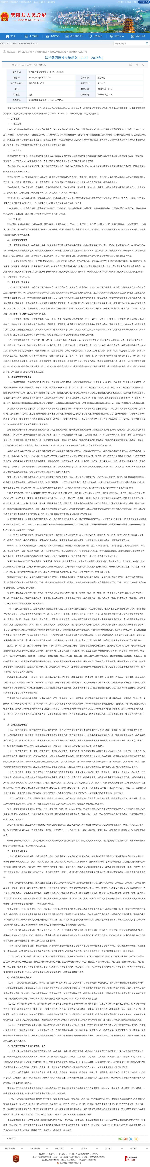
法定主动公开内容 (58, 52)
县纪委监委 (51, 2)
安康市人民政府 (26, 2)
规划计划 (73, 52)
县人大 (36, 2)
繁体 (135, 2)
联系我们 (95, 1154)
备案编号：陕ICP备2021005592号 (93, 1157)
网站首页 (42, 1154)
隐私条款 (62, 1154)
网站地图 (71, 1154)
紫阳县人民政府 (25, 52)
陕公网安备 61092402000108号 (69, 1163)
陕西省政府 (14, 2)
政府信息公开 (41, 52)
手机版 (129, 2)
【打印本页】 (11, 1138)
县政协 (42, 2)
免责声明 (52, 1154)
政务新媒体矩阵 (83, 1154)
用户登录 (121, 2)
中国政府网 (4, 2)
